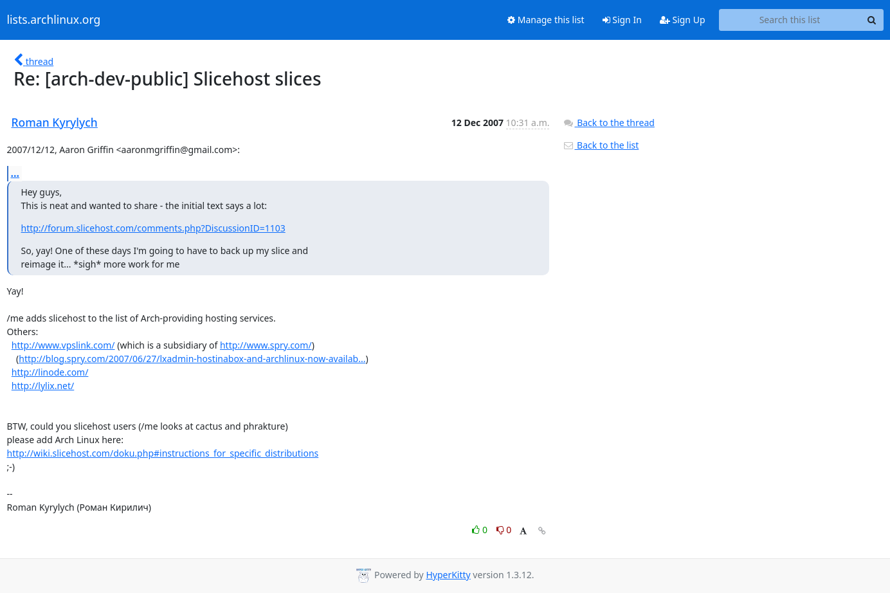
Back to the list (601, 145)
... (15, 173)
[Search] (872, 20)
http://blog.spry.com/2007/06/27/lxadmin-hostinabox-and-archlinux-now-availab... (192, 358)
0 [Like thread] (480, 530)
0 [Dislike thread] (504, 530)
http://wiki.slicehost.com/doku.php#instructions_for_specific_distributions (163, 453)
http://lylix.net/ (43, 385)
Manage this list (546, 20)
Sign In (622, 20)
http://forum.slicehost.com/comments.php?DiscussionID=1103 (153, 228)
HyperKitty (448, 575)
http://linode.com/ (50, 372)
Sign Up (682, 20)
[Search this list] (790, 20)
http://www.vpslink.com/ (63, 345)
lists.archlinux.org (54, 20)
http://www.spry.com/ (266, 345)
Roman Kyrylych (55, 122)
